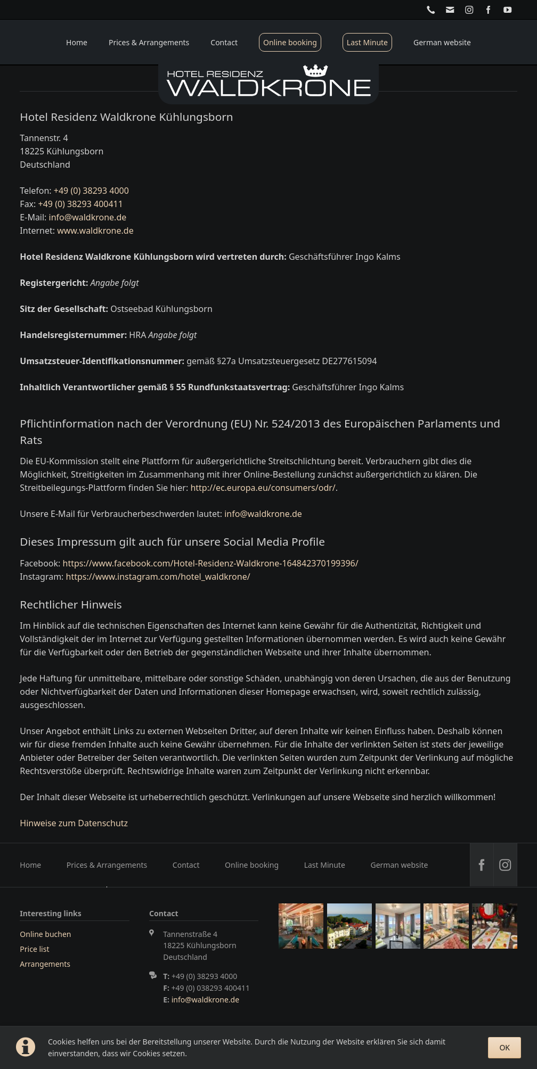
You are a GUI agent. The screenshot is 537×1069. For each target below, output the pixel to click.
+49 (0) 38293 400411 (80, 204)
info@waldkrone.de (88, 217)
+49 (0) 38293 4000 (91, 190)
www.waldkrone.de (95, 230)
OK (504, 1047)
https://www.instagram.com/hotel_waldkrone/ (158, 576)
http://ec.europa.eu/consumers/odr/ (262, 488)
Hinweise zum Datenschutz (74, 823)
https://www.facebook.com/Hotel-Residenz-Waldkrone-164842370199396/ (211, 563)
